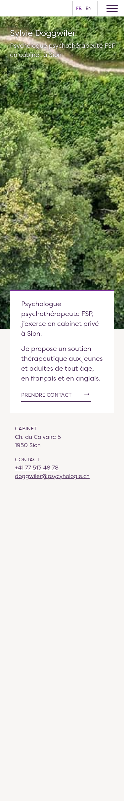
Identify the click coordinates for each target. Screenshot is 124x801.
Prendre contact (46, 394)
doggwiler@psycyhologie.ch (52, 476)
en (89, 8)
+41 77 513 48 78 (37, 467)
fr (79, 8)
